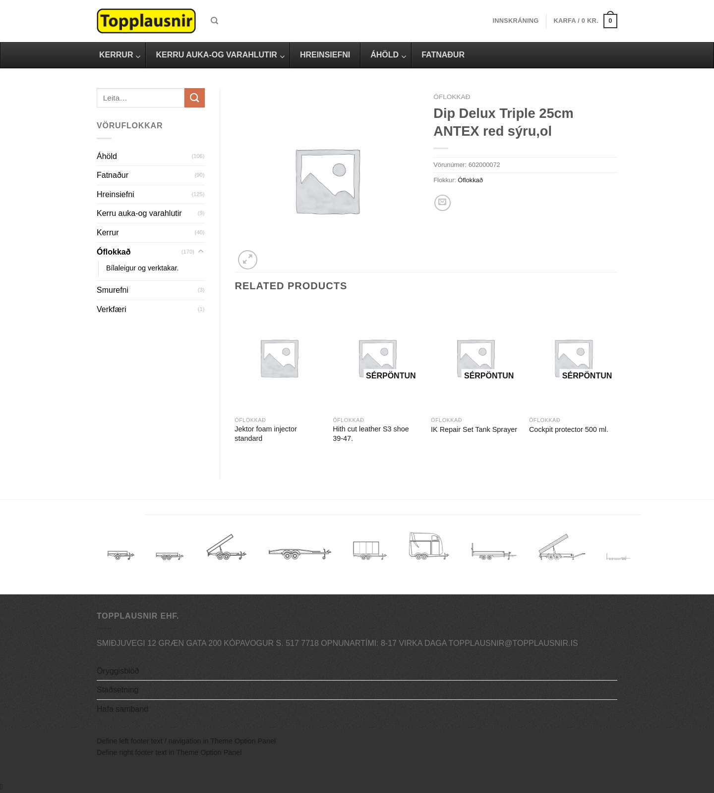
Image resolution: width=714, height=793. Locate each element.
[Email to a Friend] (442, 203)
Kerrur (108, 232)
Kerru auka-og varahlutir (139, 213)
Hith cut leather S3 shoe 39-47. (371, 433)
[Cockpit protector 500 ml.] (573, 358)
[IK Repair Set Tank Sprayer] (475, 358)
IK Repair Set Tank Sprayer (474, 429)
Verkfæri (111, 309)
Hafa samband (122, 709)
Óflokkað (113, 252)
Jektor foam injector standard (266, 433)
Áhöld (107, 156)
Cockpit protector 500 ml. (568, 429)
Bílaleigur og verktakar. (142, 268)
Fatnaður (112, 175)
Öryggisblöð (118, 671)
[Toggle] (201, 252)
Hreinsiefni (115, 194)
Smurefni (112, 290)
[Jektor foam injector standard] (279, 358)
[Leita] (214, 20)
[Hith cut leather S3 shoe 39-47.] (377, 358)
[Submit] (194, 97)
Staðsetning (118, 690)
